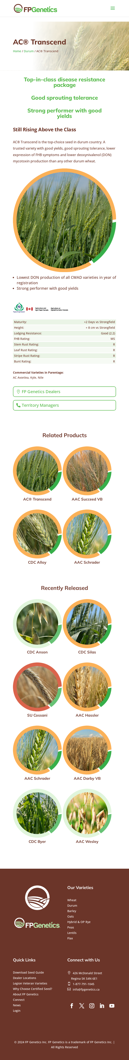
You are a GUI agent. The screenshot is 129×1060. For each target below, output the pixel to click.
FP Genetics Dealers (41, 391)
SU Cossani (37, 715)
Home (17, 51)
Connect (18, 1000)
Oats (70, 916)
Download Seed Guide (28, 972)
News (17, 1005)
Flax (70, 938)
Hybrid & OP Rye (79, 922)
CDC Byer (37, 841)
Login (16, 1011)
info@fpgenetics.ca (86, 989)
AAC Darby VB (87, 778)
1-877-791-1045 (83, 984)
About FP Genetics (25, 994)
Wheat (71, 900)
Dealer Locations (24, 978)
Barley (71, 911)
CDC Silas (87, 652)
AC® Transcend (37, 499)
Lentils (72, 933)
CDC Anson (37, 652)
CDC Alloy (37, 562)
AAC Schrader (87, 562)
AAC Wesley (87, 841)
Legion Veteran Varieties (30, 983)
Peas (70, 927)
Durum (29, 51)
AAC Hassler (87, 715)
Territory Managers (40, 405)
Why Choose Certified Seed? (32, 989)
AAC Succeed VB (87, 499)
